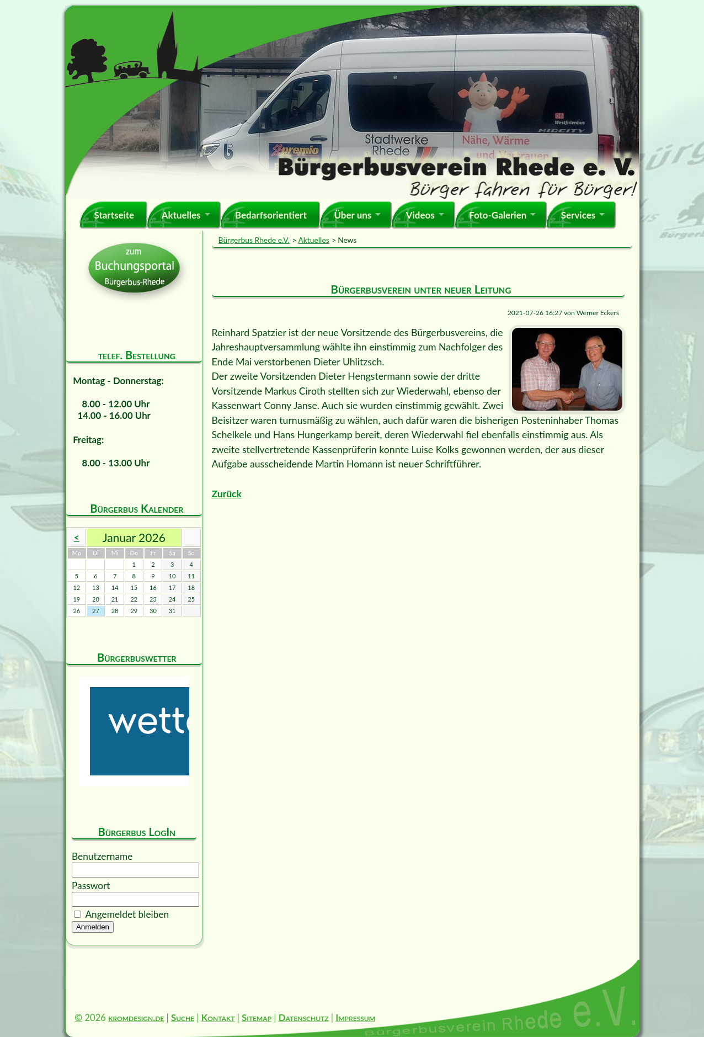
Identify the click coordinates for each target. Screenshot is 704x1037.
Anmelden (92, 927)
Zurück (227, 493)
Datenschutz (304, 1017)
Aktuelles (181, 215)
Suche (182, 1017)
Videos (420, 215)
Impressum (355, 1017)
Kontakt (218, 1017)
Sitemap (256, 1017)
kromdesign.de (136, 1017)
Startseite (114, 215)
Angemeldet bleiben (127, 914)
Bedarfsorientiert (271, 215)
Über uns (352, 215)
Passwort (91, 885)
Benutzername (102, 856)
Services (578, 215)
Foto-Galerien (497, 215)
